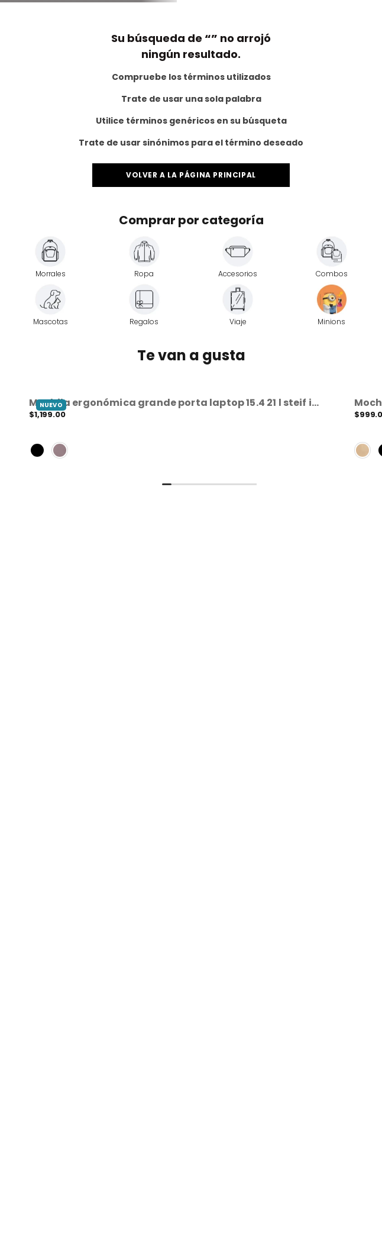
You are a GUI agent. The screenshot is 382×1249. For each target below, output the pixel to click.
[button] (177, 430)
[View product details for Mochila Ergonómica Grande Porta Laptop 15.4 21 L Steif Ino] (177, 430)
